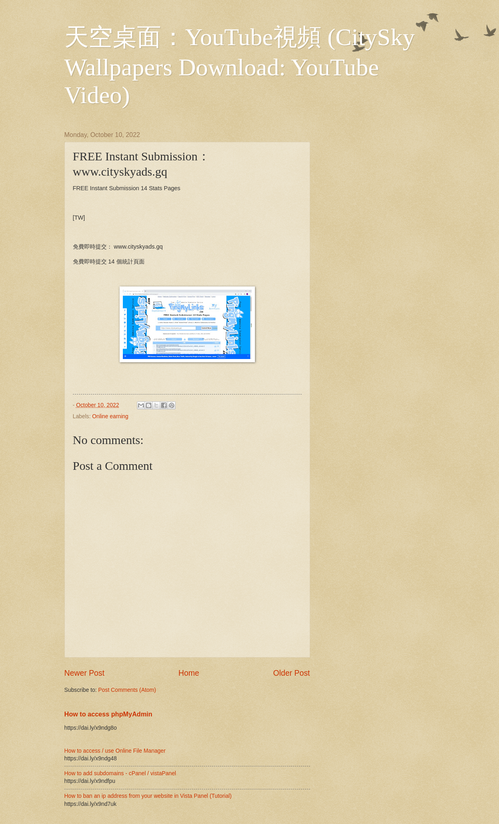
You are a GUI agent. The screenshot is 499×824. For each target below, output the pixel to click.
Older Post (291, 673)
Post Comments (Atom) (127, 690)
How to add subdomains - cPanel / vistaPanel (120, 773)
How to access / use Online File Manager (115, 751)
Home (188, 673)
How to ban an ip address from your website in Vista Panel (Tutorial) (148, 796)
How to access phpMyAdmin (108, 714)
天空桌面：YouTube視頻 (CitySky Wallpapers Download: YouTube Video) (239, 66)
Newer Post (84, 673)
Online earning (110, 416)
